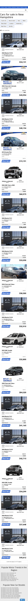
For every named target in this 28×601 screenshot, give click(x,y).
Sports (18, 7)
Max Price (4, 26)
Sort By (11, 26)
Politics (9, 7)
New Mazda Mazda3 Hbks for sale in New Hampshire (11, 592)
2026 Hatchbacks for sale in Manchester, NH (9, 579)
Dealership (19, 23)
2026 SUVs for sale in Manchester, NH (8, 575)
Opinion (22, 7)
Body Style (4, 23)
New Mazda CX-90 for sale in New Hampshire (10, 590)
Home (2, 7)
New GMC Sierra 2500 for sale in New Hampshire (10, 596)
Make (24, 20)
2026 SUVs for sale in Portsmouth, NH (8, 573)
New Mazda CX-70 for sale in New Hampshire (10, 594)
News (6, 7)
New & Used (12, 20)
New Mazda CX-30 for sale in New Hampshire (10, 591)
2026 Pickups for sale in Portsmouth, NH (9, 578)
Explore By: (4, 20)
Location (11, 23)
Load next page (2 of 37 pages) (14, 561)
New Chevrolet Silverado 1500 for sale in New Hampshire (10, 598)
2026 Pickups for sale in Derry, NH (7, 576)
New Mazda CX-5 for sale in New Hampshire (9, 587)
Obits (25, 7)
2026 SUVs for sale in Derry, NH (7, 574)
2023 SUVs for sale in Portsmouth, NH (8, 580)
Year (19, 20)
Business (14, 7)
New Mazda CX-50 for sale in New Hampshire (10, 589)
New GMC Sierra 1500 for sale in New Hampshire (10, 595)
